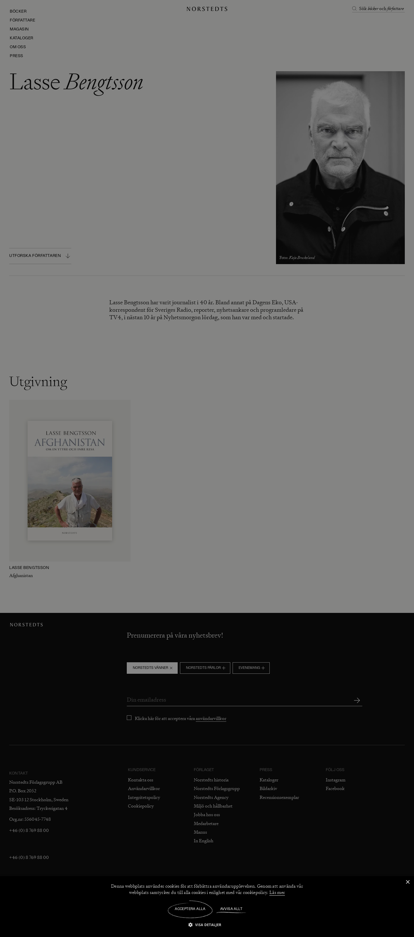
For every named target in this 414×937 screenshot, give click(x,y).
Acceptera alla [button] (190, 909)
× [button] (407, 882)
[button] (207, 924)
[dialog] (207, 468)
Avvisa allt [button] (231, 909)
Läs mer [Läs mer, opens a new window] (277, 892)
